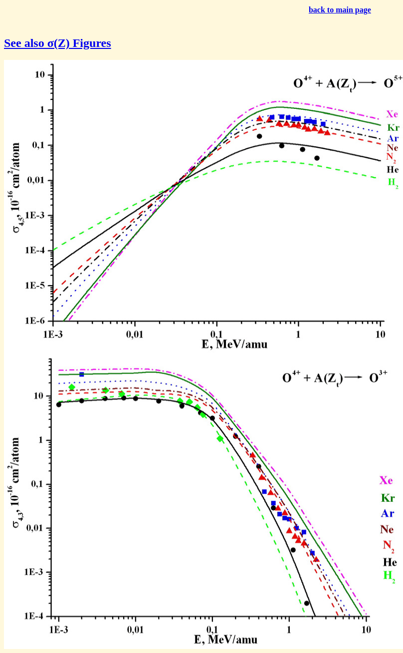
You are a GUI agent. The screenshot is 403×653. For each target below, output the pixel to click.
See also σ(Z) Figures (57, 42)
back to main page (340, 9)
